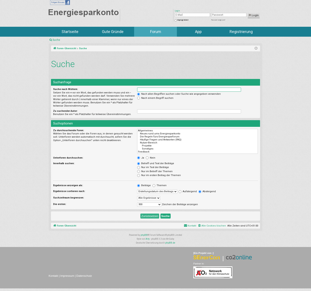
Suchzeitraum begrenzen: (68, 197)
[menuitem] (212, 225)
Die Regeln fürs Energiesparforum (197, 136)
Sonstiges (197, 148)
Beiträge (144, 185)
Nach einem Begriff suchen (155, 98)
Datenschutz (84, 275)
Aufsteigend (188, 191)
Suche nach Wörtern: (65, 89)
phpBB (144, 235)
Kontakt (53, 275)
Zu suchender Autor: (65, 111)
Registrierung (241, 31)
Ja (140, 157)
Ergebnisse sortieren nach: (69, 191)
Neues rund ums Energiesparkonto (197, 133)
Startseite (70, 31)
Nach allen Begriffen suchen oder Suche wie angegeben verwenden (179, 94)
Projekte (197, 145)
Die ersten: (59, 204)
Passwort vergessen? (218, 20)
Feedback (197, 151)
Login (254, 15)
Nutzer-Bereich (197, 142)
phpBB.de (170, 243)
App (198, 31)
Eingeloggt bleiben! (182, 20)
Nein (150, 157)
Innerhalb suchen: (64, 163)
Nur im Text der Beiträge (153, 167)
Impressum (67, 275)
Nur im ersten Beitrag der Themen (159, 175)
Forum (155, 31)
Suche (56, 39)
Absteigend (207, 191)
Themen (159, 185)
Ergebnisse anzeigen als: (68, 185)
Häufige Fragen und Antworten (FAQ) (197, 139)
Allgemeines (197, 130)
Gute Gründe (113, 31)
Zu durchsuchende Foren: (68, 130)
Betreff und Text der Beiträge (155, 163)
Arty (148, 239)
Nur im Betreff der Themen (155, 171)
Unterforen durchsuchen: (68, 157)
